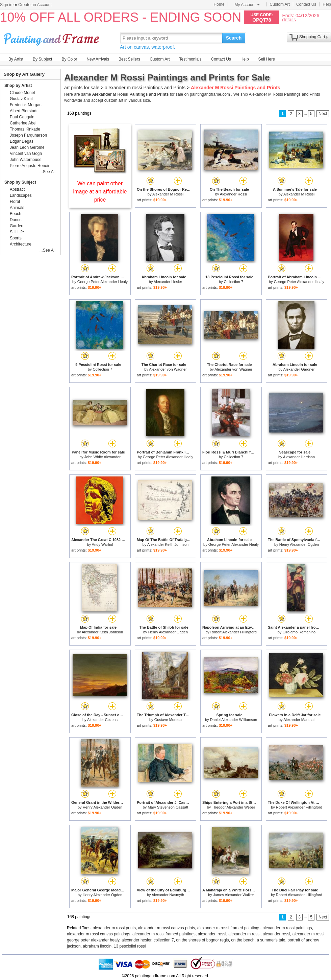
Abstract (17, 189)
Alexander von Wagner (168, 369)
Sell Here (266, 59)
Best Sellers (129, 59)
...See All (47, 171)
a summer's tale (271, 940)
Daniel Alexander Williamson (233, 720)
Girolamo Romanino (298, 632)
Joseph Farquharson (28, 135)
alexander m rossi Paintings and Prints (145, 87)
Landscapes (21, 195)
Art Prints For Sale (52, 38)
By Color (69, 59)
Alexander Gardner (299, 369)
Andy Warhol (102, 544)
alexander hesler (136, 940)
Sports (16, 238)
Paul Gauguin (22, 117)
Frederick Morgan (26, 104)
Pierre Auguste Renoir (29, 165)
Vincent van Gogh (26, 153)
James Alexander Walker (233, 895)
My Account (247, 4)
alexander (206, 934)
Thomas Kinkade (25, 129)
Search (234, 38)
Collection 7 (233, 282)
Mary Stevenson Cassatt (168, 807)
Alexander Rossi (233, 194)
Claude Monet (22, 92)
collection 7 (164, 940)
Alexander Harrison (299, 457)
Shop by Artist (18, 85)
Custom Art (280, 4)
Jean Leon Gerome (27, 147)
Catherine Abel (23, 123)
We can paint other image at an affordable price (100, 192)
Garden (16, 226)
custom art (113, 100)
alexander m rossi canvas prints (166, 928)
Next (323, 113)
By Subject (42, 59)
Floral (15, 201)
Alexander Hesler (168, 282)
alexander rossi (276, 934)
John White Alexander (102, 457)
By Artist (15, 59)
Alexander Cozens (102, 720)
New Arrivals (97, 59)
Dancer (16, 219)
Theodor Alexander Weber (233, 807)
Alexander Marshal (298, 720)
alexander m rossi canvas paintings (98, 934)
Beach (15, 213)
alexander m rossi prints (114, 928)
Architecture (20, 244)
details (289, 19)
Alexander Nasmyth (168, 895)
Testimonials (190, 59)
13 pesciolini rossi (130, 946)
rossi (222, 934)
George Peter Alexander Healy (102, 282)
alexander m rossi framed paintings (228, 928)
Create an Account (35, 4)
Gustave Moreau (168, 720)
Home (219, 4)
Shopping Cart (312, 36)
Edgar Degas (21, 141)
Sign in (6, 4)
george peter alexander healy (93, 940)
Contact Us (306, 4)
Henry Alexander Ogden (299, 544)
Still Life (17, 232)
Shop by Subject (20, 182)
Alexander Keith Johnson (167, 544)
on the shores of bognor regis (202, 940)
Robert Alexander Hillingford (233, 632)
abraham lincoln (97, 946)
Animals (17, 207)
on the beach (242, 940)
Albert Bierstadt (23, 111)
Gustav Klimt (21, 98)
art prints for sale (81, 87)
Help (327, 4)
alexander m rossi (244, 934)
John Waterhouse (26, 159)
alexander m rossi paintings (287, 928)
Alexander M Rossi (167, 194)
